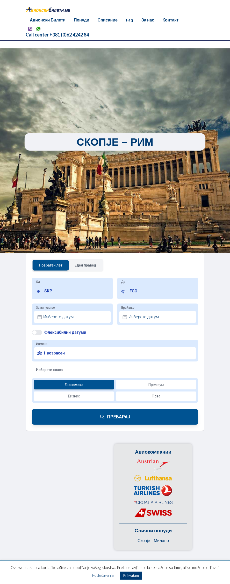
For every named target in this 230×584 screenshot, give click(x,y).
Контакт (170, 19)
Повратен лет (50, 265)
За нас (147, 19)
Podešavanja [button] (103, 575)
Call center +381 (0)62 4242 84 (57, 35)
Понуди (81, 19)
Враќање (127, 307)
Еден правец (85, 265)
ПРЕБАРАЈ (115, 416)
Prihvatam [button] (131, 575)
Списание (108, 19)
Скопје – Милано (153, 540)
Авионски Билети (48, 19)
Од (38, 282)
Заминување (45, 307)
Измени (41, 344)
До (123, 282)
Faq (129, 19)
